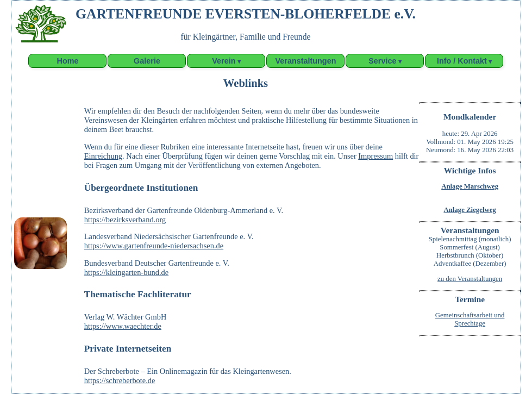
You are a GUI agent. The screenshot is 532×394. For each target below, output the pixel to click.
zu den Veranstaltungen (469, 279)
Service (382, 61)
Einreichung (103, 156)
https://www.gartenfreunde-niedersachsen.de (153, 245)
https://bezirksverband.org (125, 219)
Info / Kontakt (462, 61)
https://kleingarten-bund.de (126, 272)
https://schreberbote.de (119, 380)
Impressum (375, 156)
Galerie (147, 61)
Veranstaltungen (306, 61)
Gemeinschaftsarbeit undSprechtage (470, 319)
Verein (223, 61)
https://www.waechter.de (122, 326)
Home (67, 61)
